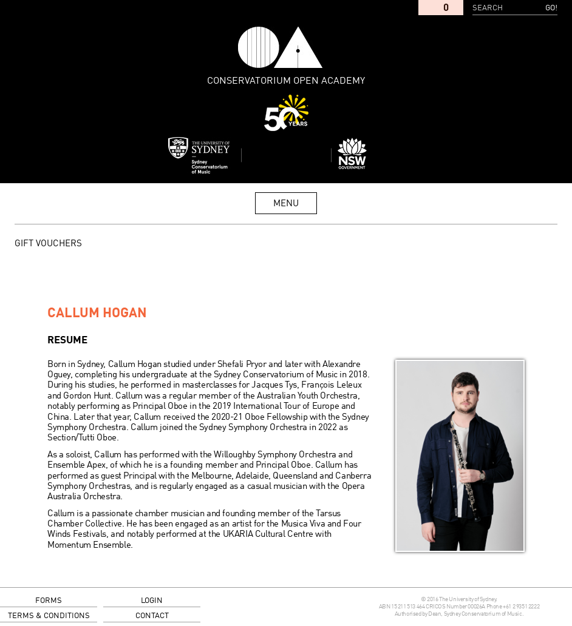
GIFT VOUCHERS (48, 244)
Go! (551, 8)
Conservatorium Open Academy (280, 47)
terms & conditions (49, 616)
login (152, 601)
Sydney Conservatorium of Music (199, 155)
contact (152, 616)
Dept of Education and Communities (373, 155)
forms (48, 601)
